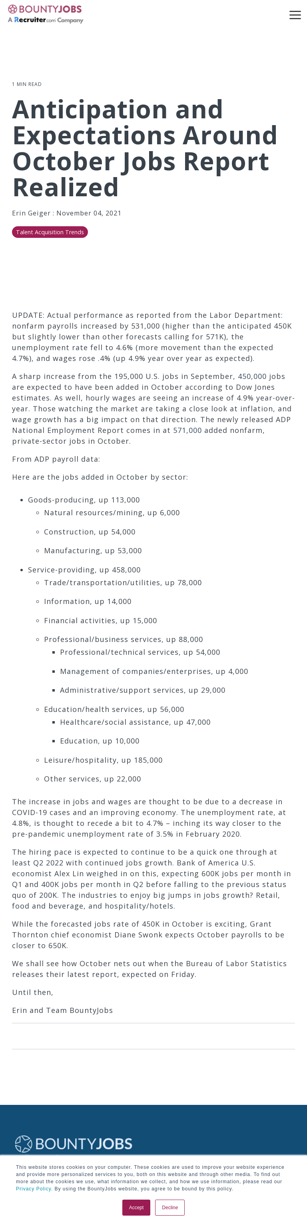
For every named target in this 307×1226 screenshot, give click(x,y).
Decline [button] (170, 1207)
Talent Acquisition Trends (50, 232)
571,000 (187, 430)
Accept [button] (136, 1207)
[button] (295, 14)
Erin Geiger (32, 213)
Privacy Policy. (34, 1189)
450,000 (252, 376)
